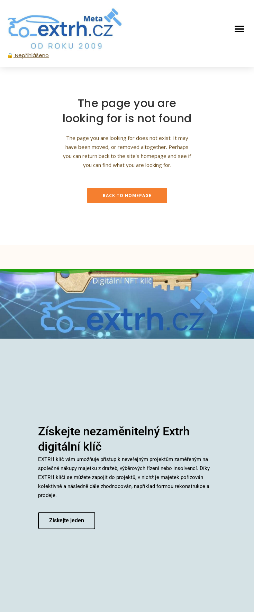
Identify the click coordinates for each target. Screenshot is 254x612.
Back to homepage (127, 195)
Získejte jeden (66, 520)
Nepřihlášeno (31, 55)
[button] (239, 29)
